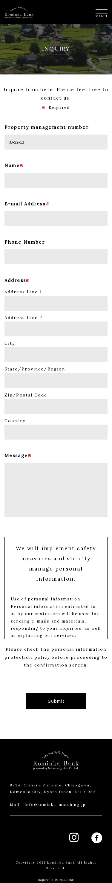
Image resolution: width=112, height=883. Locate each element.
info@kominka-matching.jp (55, 804)
